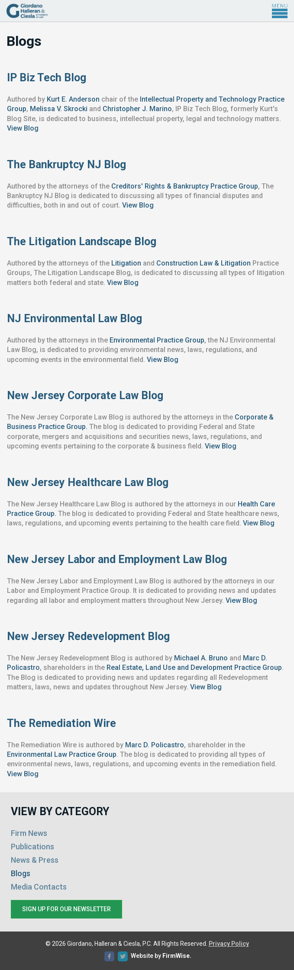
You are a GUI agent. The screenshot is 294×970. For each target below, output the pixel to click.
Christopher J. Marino (137, 109)
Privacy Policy (229, 943)
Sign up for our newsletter (66, 909)
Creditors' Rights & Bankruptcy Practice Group (184, 186)
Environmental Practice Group (157, 340)
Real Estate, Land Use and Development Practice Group (194, 667)
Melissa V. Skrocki (58, 109)
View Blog (23, 128)
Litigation (126, 263)
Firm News (29, 833)
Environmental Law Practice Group (61, 754)
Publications (32, 846)
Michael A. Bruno (201, 658)
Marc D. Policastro (154, 745)
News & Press (34, 859)
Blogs (20, 873)
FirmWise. (176, 955)
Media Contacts (39, 886)
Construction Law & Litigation (203, 263)
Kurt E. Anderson (73, 99)
